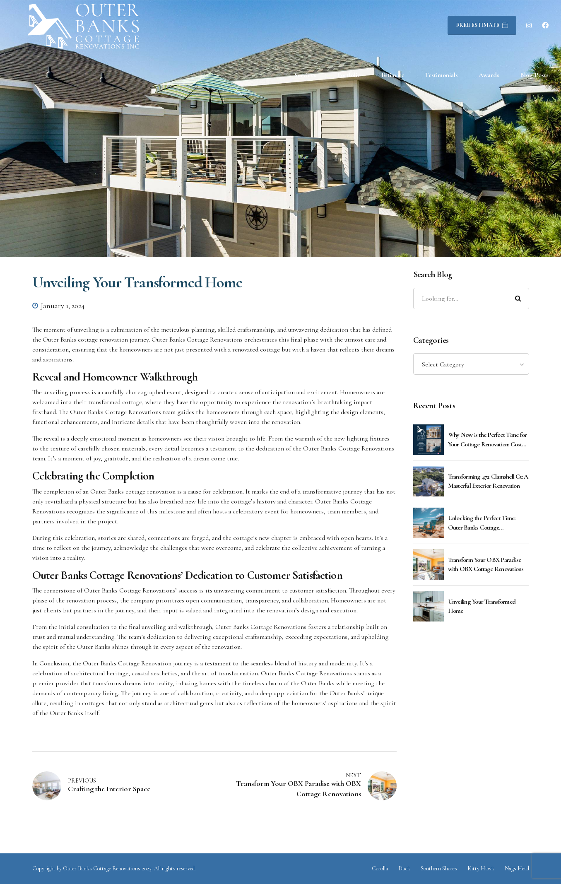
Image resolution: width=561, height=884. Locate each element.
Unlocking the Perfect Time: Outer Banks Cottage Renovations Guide (481, 523)
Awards (489, 75)
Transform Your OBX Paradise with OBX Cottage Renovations (486, 564)
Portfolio (349, 75)
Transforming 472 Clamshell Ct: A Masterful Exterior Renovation (488, 481)
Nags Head (517, 868)
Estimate (392, 75)
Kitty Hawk (480, 868)
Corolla (380, 868)
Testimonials (441, 75)
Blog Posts (534, 75)
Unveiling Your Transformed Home (482, 606)
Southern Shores (439, 868)
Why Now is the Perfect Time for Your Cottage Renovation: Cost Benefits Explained (487, 440)
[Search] (518, 298)
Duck (404, 868)
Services (305, 75)
